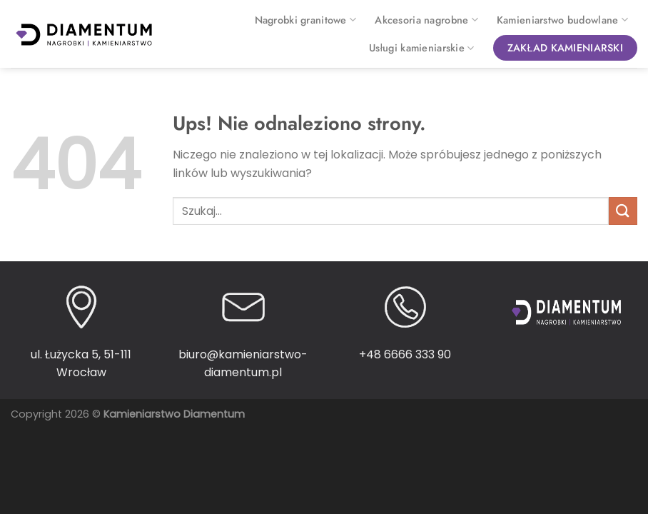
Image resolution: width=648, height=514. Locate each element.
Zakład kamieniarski (565, 48)
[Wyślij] (623, 211)
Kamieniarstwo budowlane (562, 20)
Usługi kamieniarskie (421, 48)
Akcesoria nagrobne (426, 20)
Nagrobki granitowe (306, 20)
